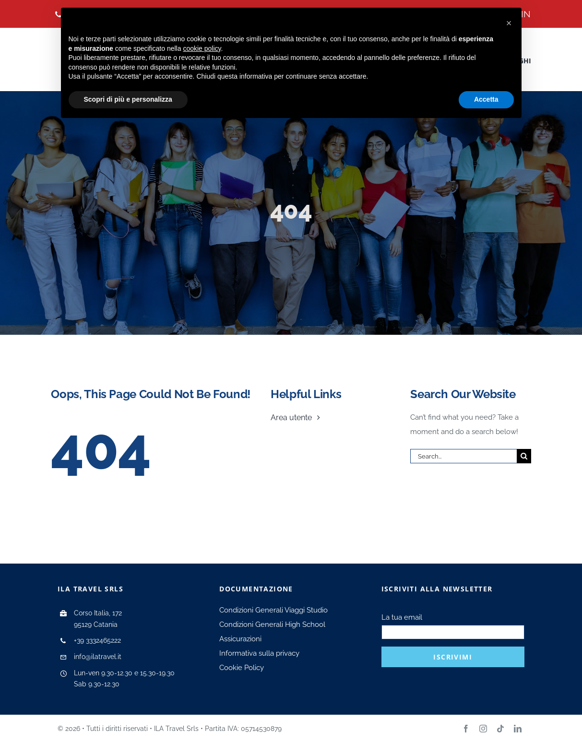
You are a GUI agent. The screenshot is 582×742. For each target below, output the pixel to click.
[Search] (524, 456)
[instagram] (483, 728)
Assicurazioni (240, 639)
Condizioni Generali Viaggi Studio (273, 610)
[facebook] (466, 728)
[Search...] (463, 456)
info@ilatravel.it (97, 656)
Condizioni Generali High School (272, 624)
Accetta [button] (486, 99)
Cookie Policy (241, 667)
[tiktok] (500, 728)
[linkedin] (518, 728)
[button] (509, 23)
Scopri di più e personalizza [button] (128, 99)
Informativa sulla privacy (259, 653)
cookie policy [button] (202, 48)
